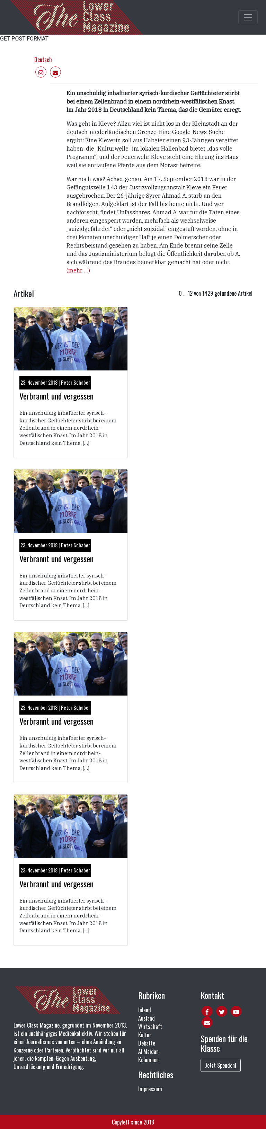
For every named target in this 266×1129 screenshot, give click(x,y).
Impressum (150, 1089)
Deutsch (43, 59)
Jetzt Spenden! (220, 1065)
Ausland (146, 1018)
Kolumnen (148, 1060)
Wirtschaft (150, 1026)
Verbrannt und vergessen (56, 395)
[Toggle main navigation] (248, 17)
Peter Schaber (75, 382)
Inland (144, 1010)
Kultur (144, 1035)
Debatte (146, 1043)
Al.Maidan (148, 1051)
